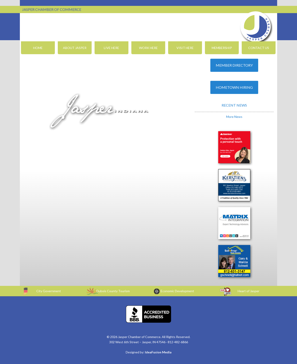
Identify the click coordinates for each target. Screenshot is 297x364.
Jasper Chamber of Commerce (256, 27)
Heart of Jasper (248, 291)
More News (234, 117)
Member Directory (234, 65)
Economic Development (177, 291)
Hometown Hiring (234, 87)
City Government (48, 291)
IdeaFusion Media (158, 352)
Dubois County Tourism (113, 291)
